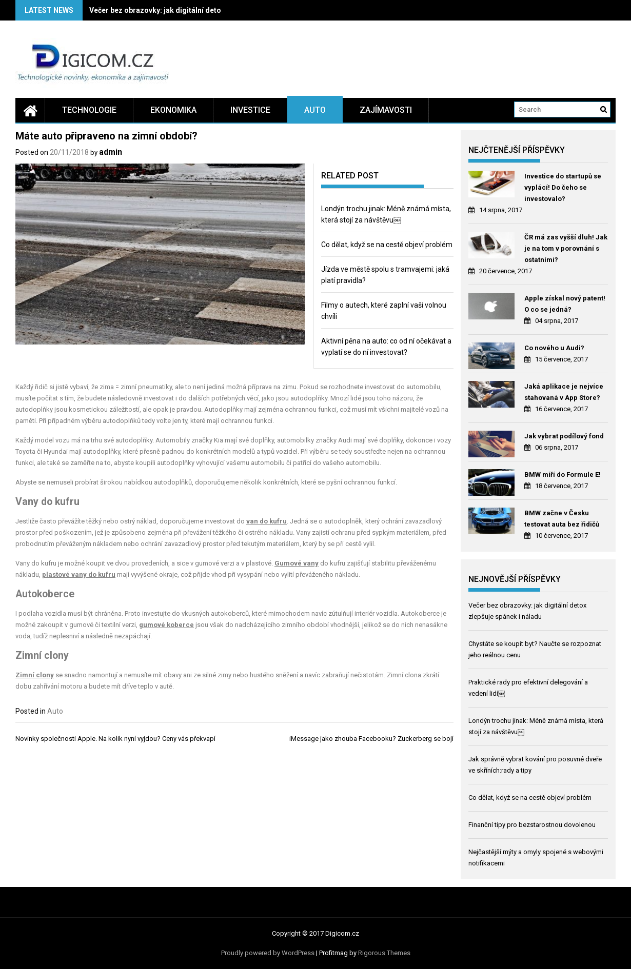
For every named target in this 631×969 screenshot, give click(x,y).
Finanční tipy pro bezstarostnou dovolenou (532, 825)
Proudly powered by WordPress (267, 953)
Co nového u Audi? (554, 348)
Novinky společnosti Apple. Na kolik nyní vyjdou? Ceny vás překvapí (115, 738)
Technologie (89, 110)
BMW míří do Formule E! (562, 474)
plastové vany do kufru (78, 574)
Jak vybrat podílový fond (564, 436)
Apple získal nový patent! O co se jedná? (564, 303)
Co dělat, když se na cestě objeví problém (386, 244)
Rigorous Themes (384, 953)
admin (110, 152)
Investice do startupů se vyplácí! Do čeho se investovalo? (562, 187)
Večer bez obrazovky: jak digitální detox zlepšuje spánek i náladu (199, 10)
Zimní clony (34, 675)
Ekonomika (173, 110)
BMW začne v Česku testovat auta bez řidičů (561, 518)
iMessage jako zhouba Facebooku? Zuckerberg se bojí (371, 738)
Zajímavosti (386, 110)
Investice (250, 110)
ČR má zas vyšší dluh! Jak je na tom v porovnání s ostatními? (565, 248)
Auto (315, 110)
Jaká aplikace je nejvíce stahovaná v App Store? (563, 391)
